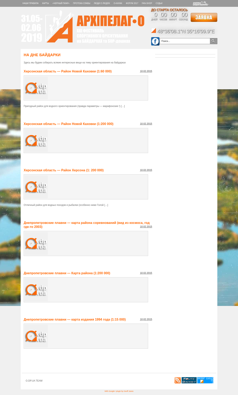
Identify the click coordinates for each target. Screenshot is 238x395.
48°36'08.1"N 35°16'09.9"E (183, 31)
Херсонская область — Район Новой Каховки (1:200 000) (68, 124)
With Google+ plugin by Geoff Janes (119, 391)
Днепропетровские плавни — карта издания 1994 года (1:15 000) (75, 319)
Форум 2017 (132, 3)
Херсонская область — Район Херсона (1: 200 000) (64, 170)
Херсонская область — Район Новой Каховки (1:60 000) (68, 71)
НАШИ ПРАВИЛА (30, 3)
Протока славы (81, 3)
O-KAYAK (118, 3)
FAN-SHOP (147, 3)
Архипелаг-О (83, 27)
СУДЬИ (159, 3)
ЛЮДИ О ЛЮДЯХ (102, 3)
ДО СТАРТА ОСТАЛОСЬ (169, 10)
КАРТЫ (45, 3)
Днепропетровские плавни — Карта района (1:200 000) (67, 273)
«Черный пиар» (61, 3)
